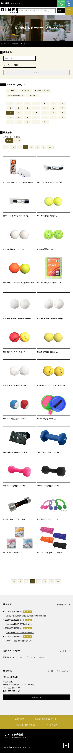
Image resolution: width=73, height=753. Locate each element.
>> (50, 147)
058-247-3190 (14, 688)
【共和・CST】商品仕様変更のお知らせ (19, 641)
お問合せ (36, 697)
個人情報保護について (43, 719)
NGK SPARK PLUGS (42, 91)
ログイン (69, 3)
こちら (20, 657)
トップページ (5, 44)
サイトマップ (51, 725)
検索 (61, 11)
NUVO (32, 96)
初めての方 (61, 3)
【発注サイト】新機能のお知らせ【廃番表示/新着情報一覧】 (26, 616)
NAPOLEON (26, 91)
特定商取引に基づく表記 (26, 725)
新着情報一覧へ (63, 605)
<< (6, 147)
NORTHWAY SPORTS (15, 96)
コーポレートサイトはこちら (58, 671)
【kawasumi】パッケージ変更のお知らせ (20, 632)
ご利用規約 (19, 719)
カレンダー (65, 651)
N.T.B (12, 91)
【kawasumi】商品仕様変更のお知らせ (19, 624)
